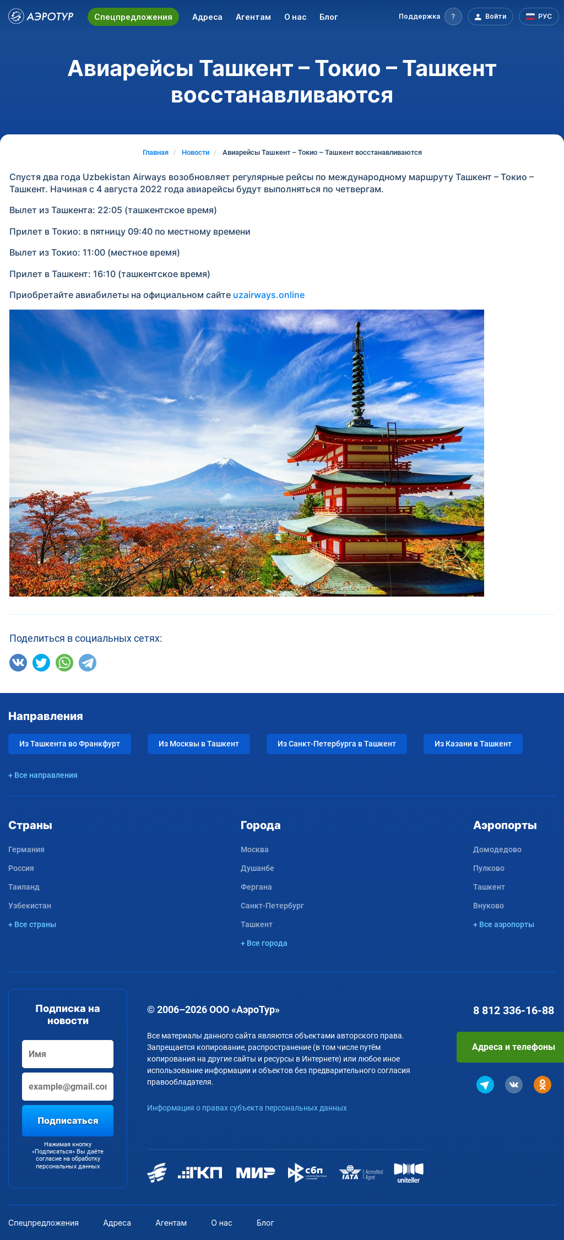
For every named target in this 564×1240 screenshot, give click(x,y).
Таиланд (24, 886)
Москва (255, 849)
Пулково (489, 868)
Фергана (256, 886)
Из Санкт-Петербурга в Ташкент (337, 743)
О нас (295, 16)
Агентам (253, 16)
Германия (26, 849)
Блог (328, 16)
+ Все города (264, 943)
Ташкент (257, 924)
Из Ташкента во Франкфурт (69, 743)
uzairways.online (269, 294)
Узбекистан (29, 905)
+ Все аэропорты (503, 924)
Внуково (488, 905)
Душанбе (257, 868)
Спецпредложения (133, 16)
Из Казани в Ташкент (473, 743)
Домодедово (497, 849)
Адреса (207, 16)
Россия (21, 868)
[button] (430, 16)
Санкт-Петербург (272, 905)
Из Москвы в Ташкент (199, 743)
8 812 (513, 1010)
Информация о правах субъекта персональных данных (247, 1107)
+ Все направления (43, 775)
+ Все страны (32, 924)
